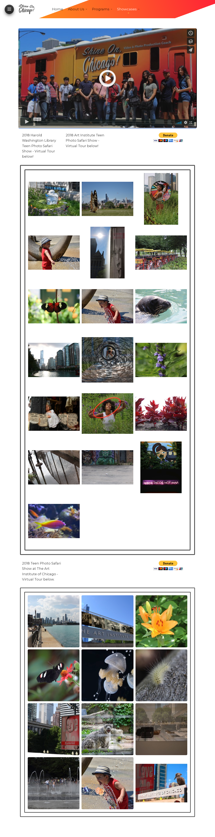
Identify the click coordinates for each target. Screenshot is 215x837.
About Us (76, 9)
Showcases (127, 9)
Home (57, 9)
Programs (100, 9)
